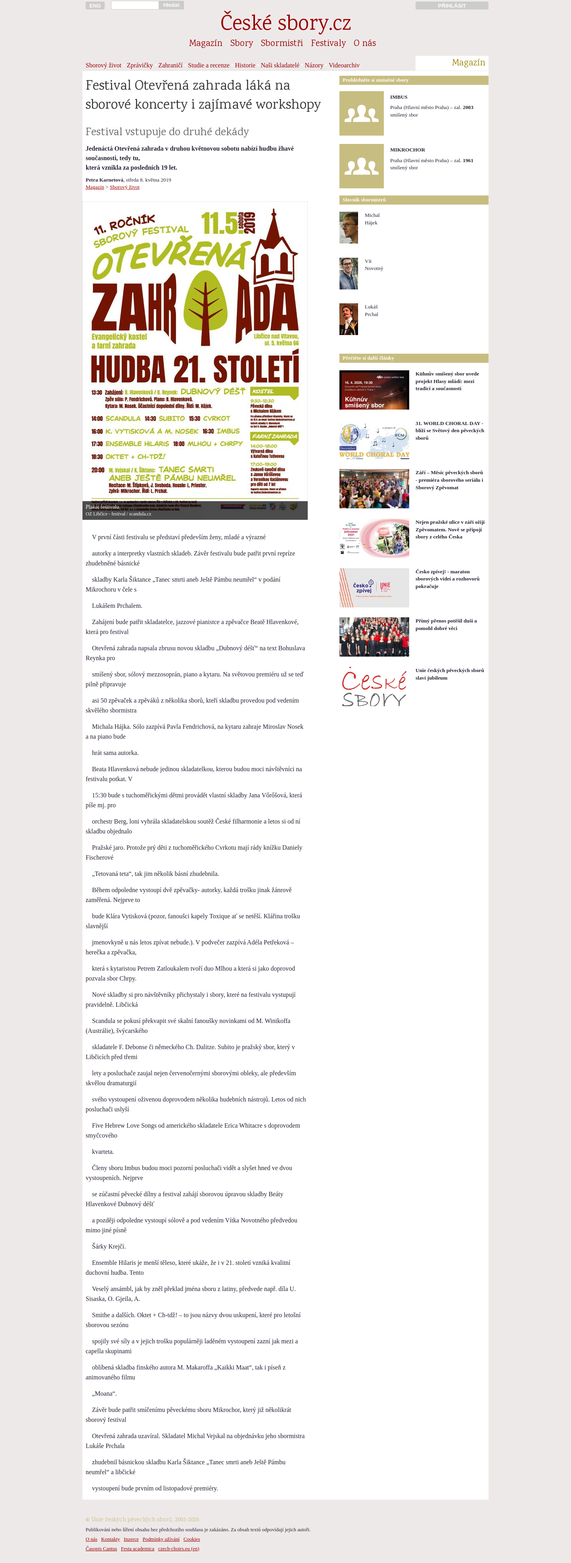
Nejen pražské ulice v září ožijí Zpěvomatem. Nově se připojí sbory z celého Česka (450, 529)
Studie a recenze (209, 65)
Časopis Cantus (101, 1549)
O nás (365, 44)
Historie (245, 65)
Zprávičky (140, 65)
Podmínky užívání (161, 1539)
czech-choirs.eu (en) (178, 1549)
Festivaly (328, 44)
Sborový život (103, 65)
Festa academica (137, 1549)
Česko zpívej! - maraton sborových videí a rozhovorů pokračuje (447, 579)
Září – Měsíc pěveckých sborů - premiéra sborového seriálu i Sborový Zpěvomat (449, 479)
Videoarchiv (344, 65)
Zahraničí (170, 65)
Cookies (192, 1539)
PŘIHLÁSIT (452, 6)
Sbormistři (282, 44)
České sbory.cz (285, 25)
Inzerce (131, 1539)
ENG (95, 6)
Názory (314, 65)
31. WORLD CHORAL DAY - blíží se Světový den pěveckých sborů (450, 430)
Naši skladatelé (280, 65)
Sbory (241, 44)
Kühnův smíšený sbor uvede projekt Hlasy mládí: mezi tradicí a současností (447, 381)
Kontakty (110, 1539)
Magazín (205, 44)
